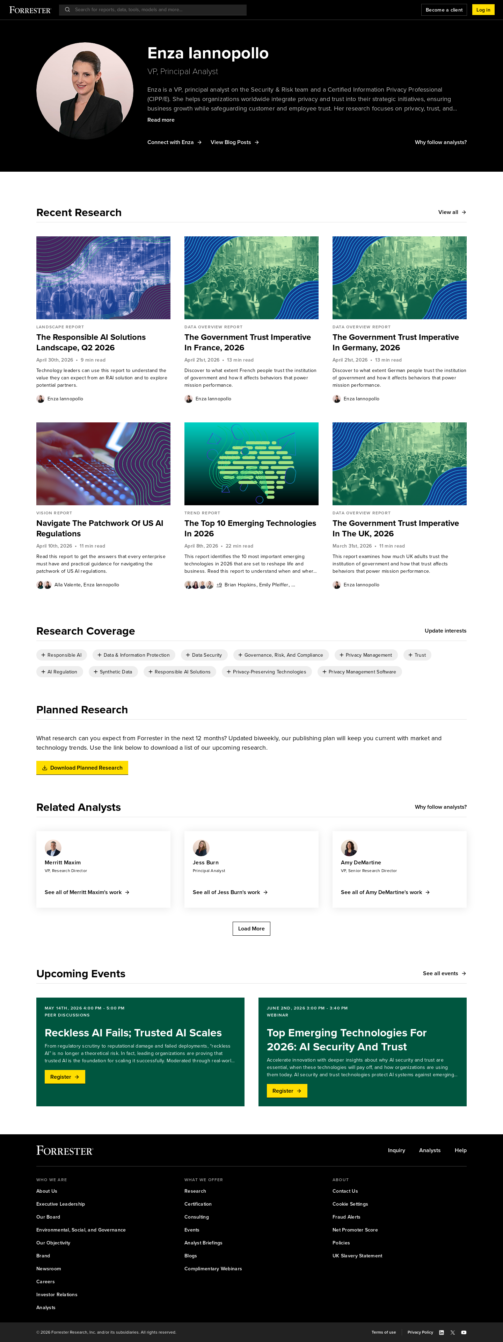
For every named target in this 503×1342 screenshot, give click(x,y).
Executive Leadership (60, 1204)
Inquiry (396, 1150)
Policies (341, 1243)
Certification (198, 1204)
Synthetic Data (116, 672)
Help (461, 1150)
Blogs (190, 1255)
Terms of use (384, 1332)
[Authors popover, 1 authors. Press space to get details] (40, 398)
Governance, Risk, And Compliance (284, 655)
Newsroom (48, 1268)
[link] (103, 342)
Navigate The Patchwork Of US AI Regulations (99, 528)
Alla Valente (67, 584)
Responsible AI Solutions (183, 672)
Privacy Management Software (362, 672)
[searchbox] (156, 9)
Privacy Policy (420, 1332)
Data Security (207, 655)
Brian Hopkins (240, 584)
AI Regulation (63, 672)
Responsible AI (64, 655)
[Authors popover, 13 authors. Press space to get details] (203, 584)
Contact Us (345, 1191)
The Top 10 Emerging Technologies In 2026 (250, 528)
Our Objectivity (53, 1243)
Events (192, 1230)
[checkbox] (61, 655)
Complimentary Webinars (213, 1268)
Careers (45, 1281)
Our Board (48, 1217)
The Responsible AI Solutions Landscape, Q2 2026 (91, 342)
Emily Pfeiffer (274, 584)
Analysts (430, 1150)
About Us (46, 1191)
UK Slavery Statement (357, 1255)
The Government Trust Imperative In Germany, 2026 (396, 342)
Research (195, 1191)
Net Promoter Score (355, 1230)
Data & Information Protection (137, 655)
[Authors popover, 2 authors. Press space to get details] (44, 584)
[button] (483, 9)
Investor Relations (57, 1294)
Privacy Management (369, 655)
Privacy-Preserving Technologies (269, 672)
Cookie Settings (350, 1204)
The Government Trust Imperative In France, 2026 (247, 342)
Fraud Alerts (346, 1217)
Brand (43, 1255)
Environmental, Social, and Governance (81, 1230)
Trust (420, 655)
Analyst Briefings (203, 1243)
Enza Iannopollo (65, 398)
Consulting (196, 1217)
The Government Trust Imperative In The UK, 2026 (396, 528)
